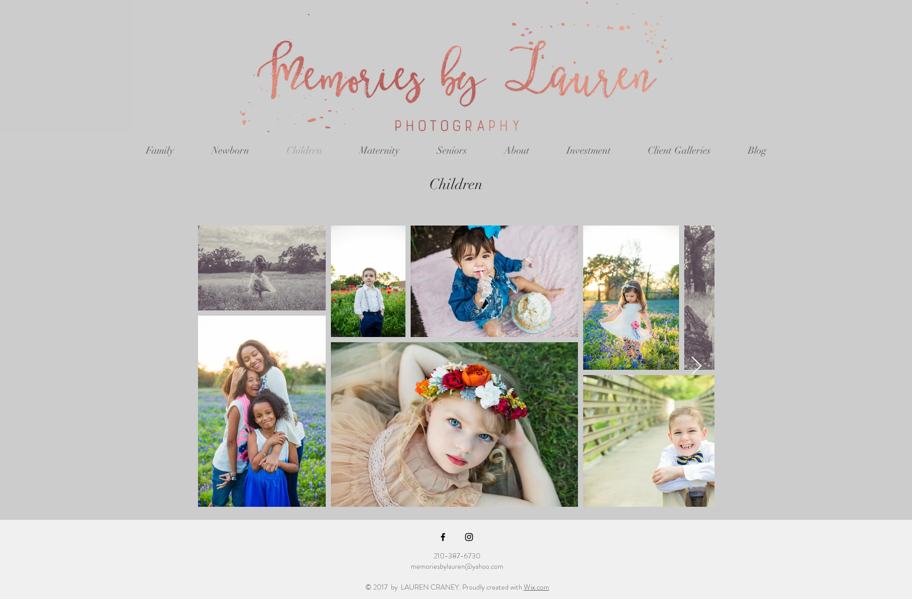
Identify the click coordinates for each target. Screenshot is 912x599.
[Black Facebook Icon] (443, 537)
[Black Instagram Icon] (469, 537)
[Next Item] (697, 366)
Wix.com (536, 587)
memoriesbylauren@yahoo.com (457, 566)
